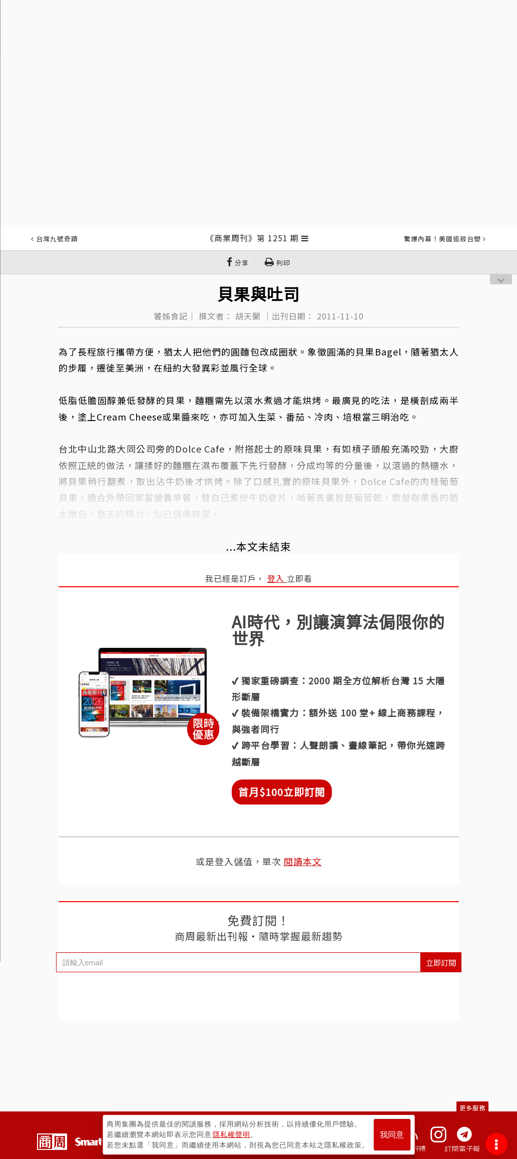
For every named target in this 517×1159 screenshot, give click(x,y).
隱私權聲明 (231, 1134)
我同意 (392, 1134)
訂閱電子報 (462, 1148)
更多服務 (472, 1107)
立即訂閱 (441, 962)
